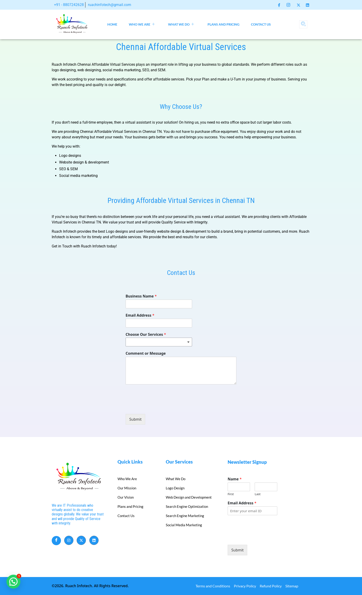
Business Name (141, 296)
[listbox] (159, 342)
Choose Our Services (146, 334)
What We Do (181, 24)
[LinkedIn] (307, 4)
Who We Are (142, 24)
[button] (13, 582)
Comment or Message (146, 353)
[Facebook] (279, 4)
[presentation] (161, 406)
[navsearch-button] (303, 24)
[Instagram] (288, 5)
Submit (135, 419)
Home (112, 24)
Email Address (140, 315)
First (231, 494)
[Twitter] (298, 4)
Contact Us (261, 24)
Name (235, 479)
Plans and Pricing (223, 24)
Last (257, 494)
